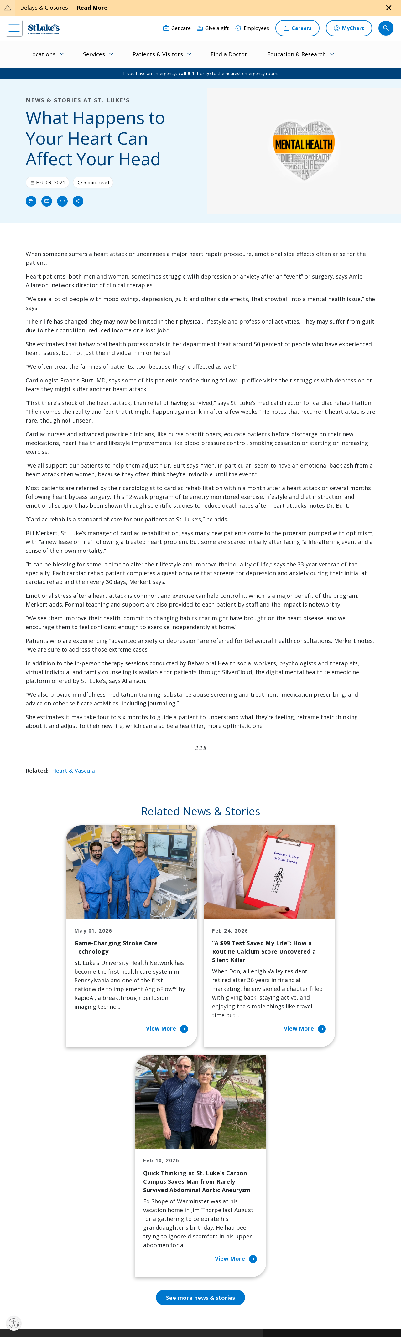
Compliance (168, 1318)
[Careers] (297, 28)
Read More (92, 7)
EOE (112, 1311)
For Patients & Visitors (126, 1182)
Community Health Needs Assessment (182, 1168)
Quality (219, 1230)
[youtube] (98, 1296)
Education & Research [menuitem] (296, 54)
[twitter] (80, 1297)
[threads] (63, 1298)
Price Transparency (132, 1234)
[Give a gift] (213, 28)
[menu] (14, 28)
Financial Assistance (132, 1164)
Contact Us (224, 1164)
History (220, 1190)
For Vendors (123, 1199)
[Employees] (252, 28)
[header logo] (44, 28)
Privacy (128, 1311)
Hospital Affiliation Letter (131, 1217)
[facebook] (11, 1297)
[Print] (31, 201)
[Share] (78, 201)
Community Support (184, 1186)
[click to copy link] (62, 201)
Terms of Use (226, 1311)
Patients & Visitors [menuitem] (158, 54)
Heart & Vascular (74, 770)
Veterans (120, 1247)
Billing (116, 1151)
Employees (224, 1177)
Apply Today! (311, 1257)
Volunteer (172, 1212)
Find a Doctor (229, 54)
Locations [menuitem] (42, 54)
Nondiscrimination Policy (130, 1318)
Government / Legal (202, 1318)
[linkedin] (46, 1297)
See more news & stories (201, 1085)
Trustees (222, 1243)
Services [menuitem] (94, 54)
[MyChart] (349, 28)
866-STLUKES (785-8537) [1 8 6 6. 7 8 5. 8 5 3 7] (47, 1165)
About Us (222, 1151)
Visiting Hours (126, 1260)
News (218, 1216)
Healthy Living (177, 1199)
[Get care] (177, 28)
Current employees (320, 1283)
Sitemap (232, 1318)
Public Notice (197, 1311)
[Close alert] (388, 8)
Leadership (224, 1203)
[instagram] (29, 1297)
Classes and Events (182, 1151)
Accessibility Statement (160, 1311)
